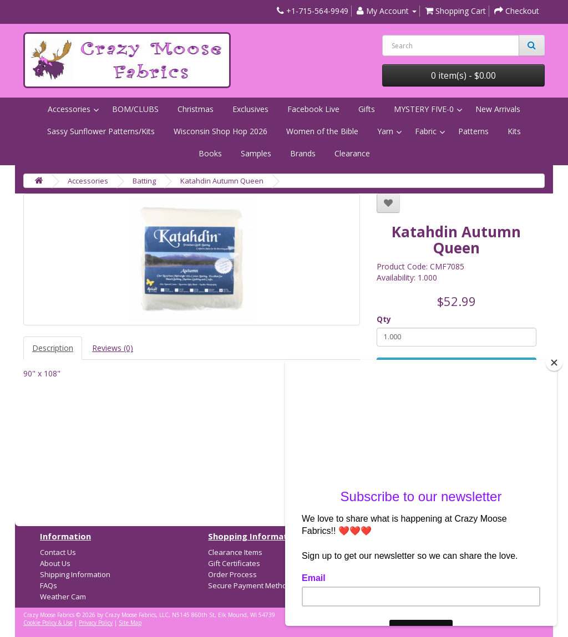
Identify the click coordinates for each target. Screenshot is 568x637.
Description (52, 348)
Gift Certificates (234, 563)
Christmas (196, 109)
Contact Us (58, 552)
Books (210, 153)
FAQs (48, 585)
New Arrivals (497, 109)
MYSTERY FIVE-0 (424, 109)
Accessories (69, 109)
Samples (256, 153)
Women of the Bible (322, 131)
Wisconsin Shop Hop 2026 (220, 131)
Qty (384, 319)
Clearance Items (235, 552)
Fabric (426, 131)
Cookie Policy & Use (48, 622)
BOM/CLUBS (135, 109)
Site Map (130, 622)
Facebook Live (313, 109)
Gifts (366, 109)
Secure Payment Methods (251, 585)
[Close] (554, 362)
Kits (514, 131)
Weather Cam (63, 597)
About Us (55, 563)
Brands (303, 153)
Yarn (385, 131)
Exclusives (250, 109)
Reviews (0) (112, 348)
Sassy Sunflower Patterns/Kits (101, 131)
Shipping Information (75, 574)
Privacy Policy (96, 622)
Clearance (352, 153)
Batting (144, 181)
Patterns (473, 131)
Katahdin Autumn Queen (221, 181)
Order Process (232, 574)
